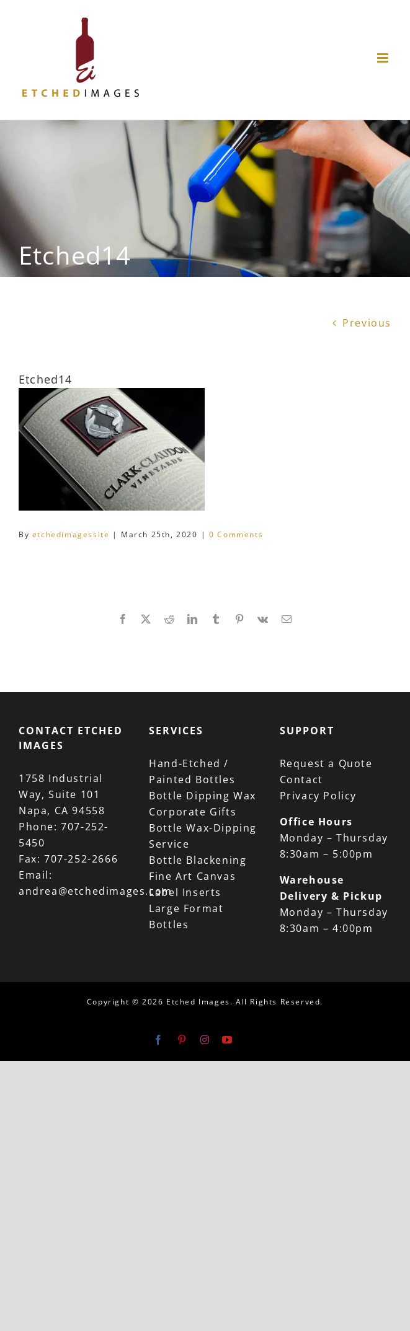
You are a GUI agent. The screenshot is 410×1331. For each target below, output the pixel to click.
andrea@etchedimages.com (95, 891)
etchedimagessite (71, 534)
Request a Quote (326, 763)
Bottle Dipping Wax (202, 795)
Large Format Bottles (186, 916)
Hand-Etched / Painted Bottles (192, 771)
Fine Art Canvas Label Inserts (192, 884)
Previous (366, 323)
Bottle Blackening (197, 860)
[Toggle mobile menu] (384, 57)
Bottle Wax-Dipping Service (203, 836)
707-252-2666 (81, 859)
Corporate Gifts (192, 812)
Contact (301, 779)
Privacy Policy (318, 795)
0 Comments (236, 534)
